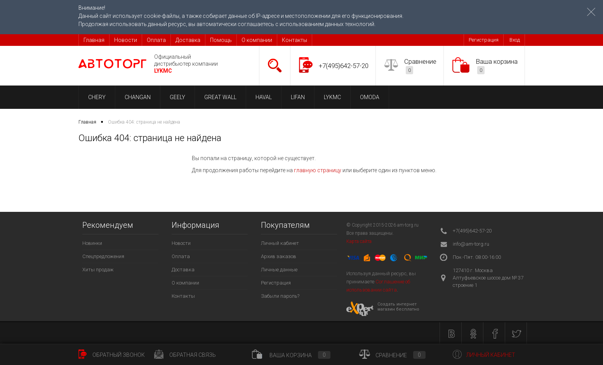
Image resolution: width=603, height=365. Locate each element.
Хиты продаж (98, 269)
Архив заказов (278, 256)
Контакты (294, 40)
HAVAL (263, 97)
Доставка (188, 40)
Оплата (156, 40)
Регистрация (484, 40)
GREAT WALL (220, 97)
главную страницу (317, 170)
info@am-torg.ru (471, 244)
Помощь (221, 40)
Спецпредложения (103, 256)
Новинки (92, 243)
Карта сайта (359, 241)
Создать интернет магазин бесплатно (398, 307)
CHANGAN (138, 97)
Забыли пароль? (280, 296)
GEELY (177, 97)
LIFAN (298, 97)
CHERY (97, 97)
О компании (257, 40)
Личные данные (279, 269)
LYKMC (332, 97)
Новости (125, 40)
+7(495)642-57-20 (343, 66)
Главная (93, 40)
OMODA (369, 97)
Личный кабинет (280, 243)
